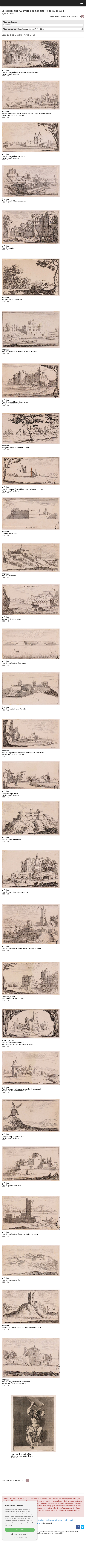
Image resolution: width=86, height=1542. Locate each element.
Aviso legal (69, 1520)
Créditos (41, 1520)
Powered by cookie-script (20, 1537)
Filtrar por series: (9, 29)
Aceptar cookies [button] (19, 1530)
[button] (20, 1534)
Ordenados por (54, 16)
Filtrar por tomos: (10, 22)
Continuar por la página (11, 1480)
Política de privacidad (54, 1520)
